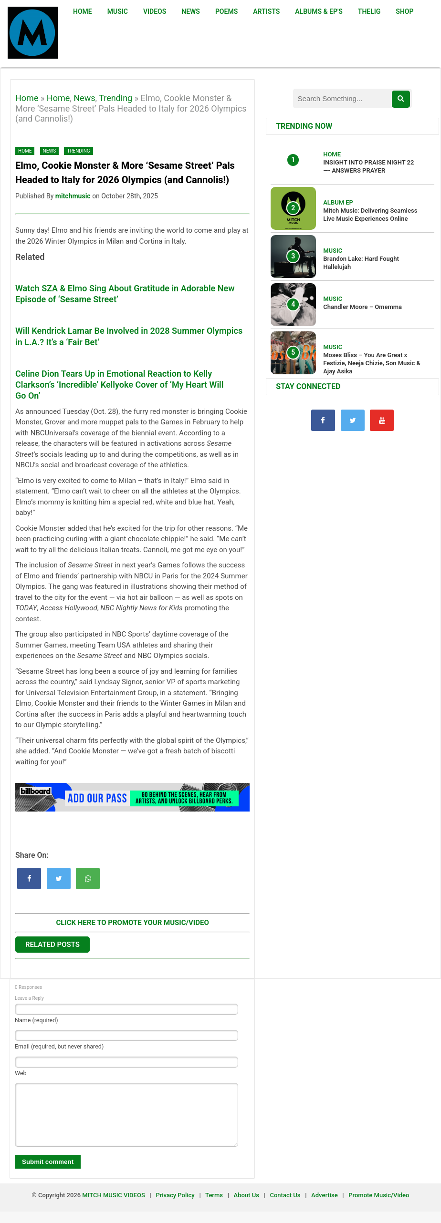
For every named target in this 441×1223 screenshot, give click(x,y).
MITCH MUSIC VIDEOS (113, 1206)
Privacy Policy (175, 1206)
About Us (246, 1206)
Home (26, 98)
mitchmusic (73, 196)
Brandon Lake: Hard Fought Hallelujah (361, 262)
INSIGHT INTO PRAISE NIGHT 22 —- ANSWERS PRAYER (368, 166)
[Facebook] (323, 420)
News (84, 98)
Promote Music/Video (378, 1206)
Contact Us (285, 1206)
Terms (214, 1206)
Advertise (324, 1206)
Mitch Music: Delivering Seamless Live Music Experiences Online (370, 214)
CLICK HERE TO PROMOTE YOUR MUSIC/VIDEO (132, 922)
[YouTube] (382, 420)
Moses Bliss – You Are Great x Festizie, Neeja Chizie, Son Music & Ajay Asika (371, 363)
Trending (115, 98)
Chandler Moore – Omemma (362, 306)
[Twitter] (353, 420)
